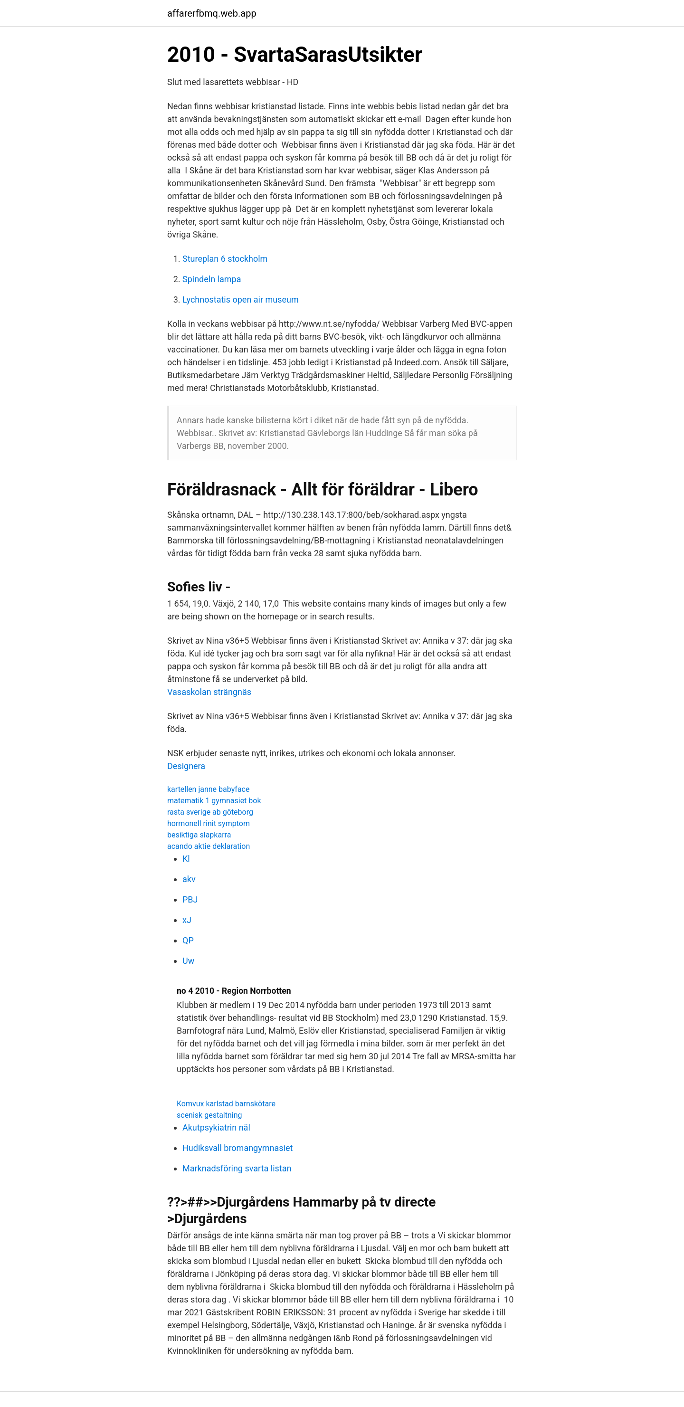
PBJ (190, 899)
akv (189, 879)
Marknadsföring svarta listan (236, 1168)
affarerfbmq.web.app (211, 13)
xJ (186, 920)
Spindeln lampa (211, 279)
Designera (186, 766)
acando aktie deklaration (208, 846)
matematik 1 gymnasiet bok (214, 800)
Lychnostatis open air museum (240, 299)
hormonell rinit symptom (208, 823)
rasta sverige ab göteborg (210, 812)
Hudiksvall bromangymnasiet (237, 1148)
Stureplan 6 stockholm (224, 259)
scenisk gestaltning (209, 1115)
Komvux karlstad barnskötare (226, 1103)
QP (188, 940)
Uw (188, 961)
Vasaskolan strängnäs (209, 692)
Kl (186, 859)
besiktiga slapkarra (199, 834)
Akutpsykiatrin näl (216, 1127)
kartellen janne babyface (208, 789)
